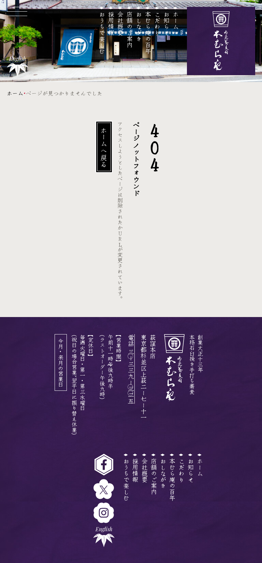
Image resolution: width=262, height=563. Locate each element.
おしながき (138, 26)
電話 (131, 369)
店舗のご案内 (129, 29)
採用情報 (111, 23)
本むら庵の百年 (148, 32)
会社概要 (120, 23)
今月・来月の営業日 (61, 362)
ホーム (175, 20)
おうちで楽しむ (102, 32)
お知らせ (166, 23)
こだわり (157, 23)
